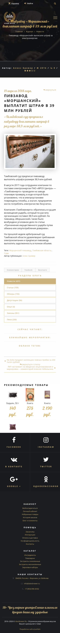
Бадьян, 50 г (12, 403)
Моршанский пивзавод (20, 250)
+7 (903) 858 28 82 (32, 589)
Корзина (13, 3)
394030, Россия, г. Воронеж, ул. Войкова (31, 578)
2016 (42, 68)
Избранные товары (30, 514)
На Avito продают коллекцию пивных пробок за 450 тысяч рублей (29, 361)
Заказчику (30, 531)
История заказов (30, 517)
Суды (6, 253)
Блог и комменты (30, 520)
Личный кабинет (30, 511)
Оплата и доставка (30, 538)
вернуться (49, 89)
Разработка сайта (30, 629)
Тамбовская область (41, 250)
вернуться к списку (30, 364)
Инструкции (30, 534)
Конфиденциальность (30, 541)
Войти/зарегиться (30, 508)
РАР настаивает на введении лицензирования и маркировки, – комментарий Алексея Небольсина (31, 368)
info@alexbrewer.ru (32, 583)
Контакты (30, 544)
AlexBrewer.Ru (21, 621)
